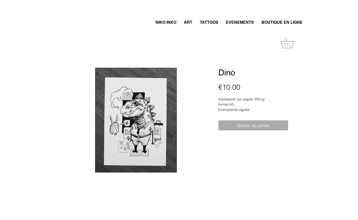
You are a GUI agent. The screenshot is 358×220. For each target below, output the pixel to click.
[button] (292, 42)
